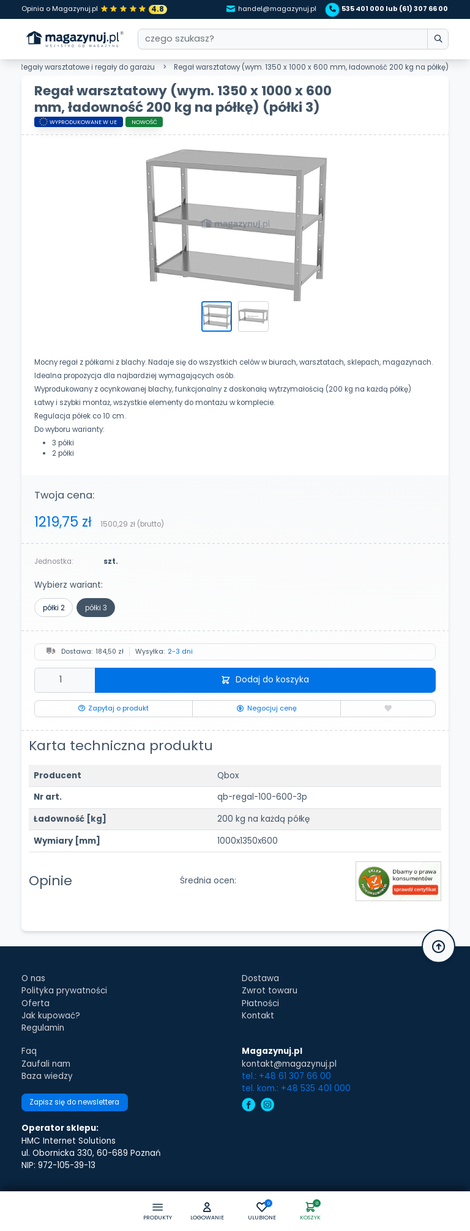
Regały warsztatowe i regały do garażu (87, 67)
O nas (33, 978)
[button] (207, 1212)
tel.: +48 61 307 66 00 (286, 1076)
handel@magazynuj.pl (271, 8)
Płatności (260, 1003)
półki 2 (54, 608)
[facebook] (248, 1106)
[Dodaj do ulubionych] (388, 708)
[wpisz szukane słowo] (438, 39)
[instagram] (267, 1106)
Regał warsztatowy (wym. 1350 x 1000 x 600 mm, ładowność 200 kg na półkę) (311, 67)
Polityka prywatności (64, 990)
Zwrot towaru (269, 990)
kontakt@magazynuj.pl (289, 1064)
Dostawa (260, 978)
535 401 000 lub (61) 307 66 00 (388, 8)
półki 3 (96, 608)
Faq (29, 1051)
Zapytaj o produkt (113, 708)
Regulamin (42, 1028)
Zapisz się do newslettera (74, 1102)
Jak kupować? (50, 1015)
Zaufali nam (45, 1064)
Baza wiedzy (47, 1076)
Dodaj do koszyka (265, 679)
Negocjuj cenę (266, 708)
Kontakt (258, 1015)
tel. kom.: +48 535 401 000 (296, 1088)
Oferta (35, 1003)
